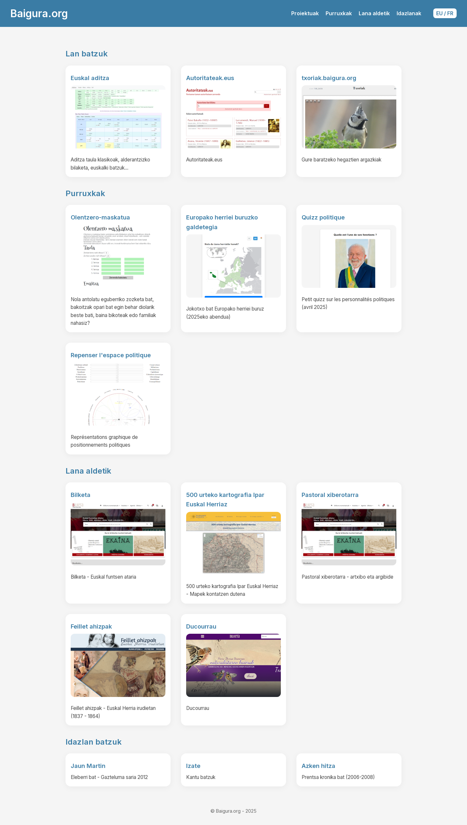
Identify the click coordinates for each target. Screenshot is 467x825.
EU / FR (444, 13)
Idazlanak (409, 13)
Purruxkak (339, 13)
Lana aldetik (374, 13)
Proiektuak (305, 13)
